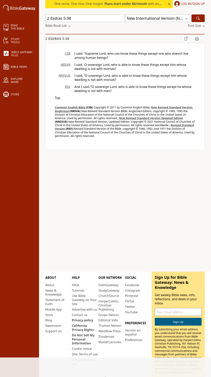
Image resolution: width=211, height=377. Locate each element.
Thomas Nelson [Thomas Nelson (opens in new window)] (109, 325)
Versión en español (133, 332)
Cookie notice (82, 349)
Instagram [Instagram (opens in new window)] (132, 290)
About (49, 285)
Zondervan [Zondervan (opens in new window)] (106, 336)
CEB (67, 53)
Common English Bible (70, 107)
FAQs (75, 285)
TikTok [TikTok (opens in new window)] (129, 301)
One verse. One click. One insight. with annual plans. (114, 4)
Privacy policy (82, 320)
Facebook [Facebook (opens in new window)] (132, 285)
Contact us (79, 315)
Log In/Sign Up (193, 4)
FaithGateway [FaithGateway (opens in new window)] (108, 285)
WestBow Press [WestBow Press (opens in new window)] (109, 331)
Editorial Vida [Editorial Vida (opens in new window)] (108, 320)
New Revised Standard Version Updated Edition (151, 118)
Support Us (53, 331)
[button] (189, 4)
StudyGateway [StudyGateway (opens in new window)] (108, 290)
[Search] (198, 18)
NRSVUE (64, 75)
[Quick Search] (84, 18)
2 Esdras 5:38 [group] (57, 39)
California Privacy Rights (83, 327)
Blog (48, 320)
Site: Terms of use (85, 354)
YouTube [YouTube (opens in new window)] (131, 312)
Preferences (133, 340)
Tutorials (78, 290)
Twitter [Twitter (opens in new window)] (130, 307)
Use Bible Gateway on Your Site (84, 300)
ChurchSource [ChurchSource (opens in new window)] (108, 296)
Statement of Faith (54, 302)
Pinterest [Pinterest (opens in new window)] (131, 296)
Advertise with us (84, 309)
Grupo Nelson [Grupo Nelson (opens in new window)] (108, 315)
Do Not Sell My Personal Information (83, 339)
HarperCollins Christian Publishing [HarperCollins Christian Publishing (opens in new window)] (108, 305)
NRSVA (65, 65)
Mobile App (53, 309)
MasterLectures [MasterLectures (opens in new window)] (109, 342)
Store (49, 315)
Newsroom (53, 325)
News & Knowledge (53, 292)
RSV (67, 87)
